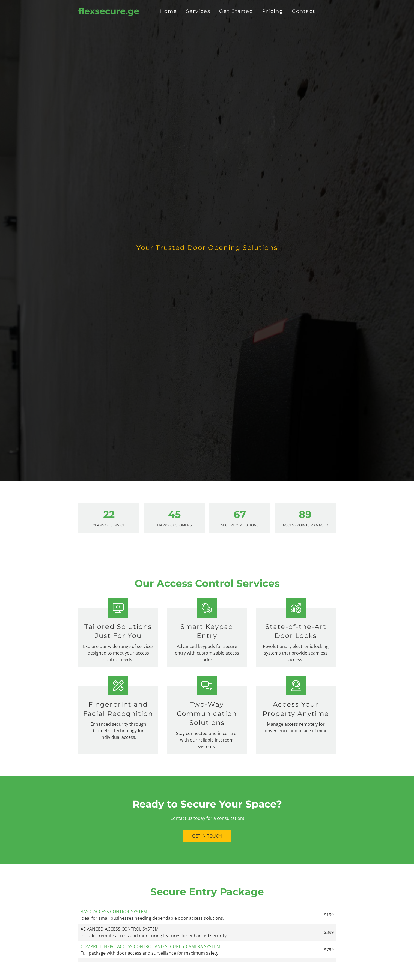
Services (198, 11)
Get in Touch (207, 836)
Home (168, 11)
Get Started (236, 11)
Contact (303, 11)
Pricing (272, 11)
